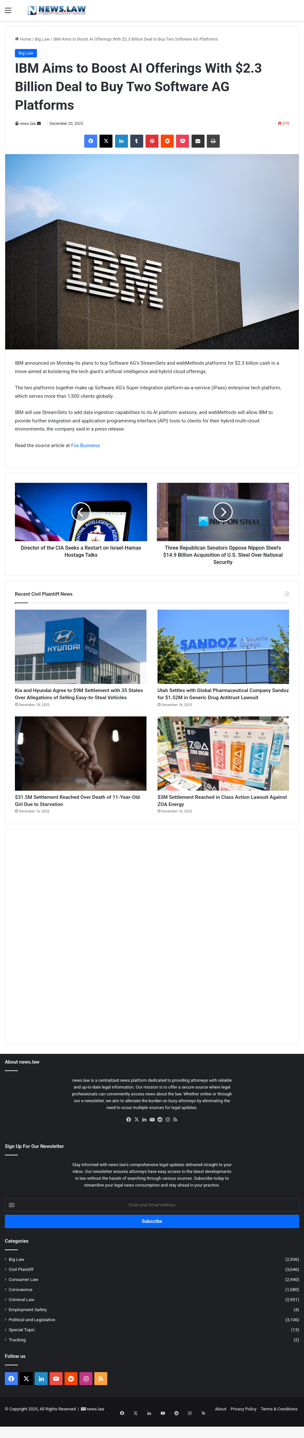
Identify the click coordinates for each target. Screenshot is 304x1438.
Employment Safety (28, 1326)
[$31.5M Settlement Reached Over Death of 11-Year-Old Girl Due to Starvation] (80, 766)
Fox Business (85, 445)
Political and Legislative (32, 1336)
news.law (28, 123)
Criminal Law (21, 1316)
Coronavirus (20, 1306)
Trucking (17, 1356)
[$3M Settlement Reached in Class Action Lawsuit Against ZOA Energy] (223, 766)
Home (23, 39)
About (221, 1426)
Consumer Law (23, 1296)
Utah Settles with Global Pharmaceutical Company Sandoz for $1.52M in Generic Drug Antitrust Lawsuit (223, 701)
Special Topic (22, 1346)
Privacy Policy (243, 1426)
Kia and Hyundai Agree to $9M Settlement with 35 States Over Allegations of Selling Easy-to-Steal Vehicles (75, 701)
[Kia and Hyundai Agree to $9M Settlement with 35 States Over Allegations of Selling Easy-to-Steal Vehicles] (80, 647)
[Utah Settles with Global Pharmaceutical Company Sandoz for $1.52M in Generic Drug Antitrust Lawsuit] (223, 647)
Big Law (42, 39)
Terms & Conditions (279, 1426)
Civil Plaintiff (21, 1286)
